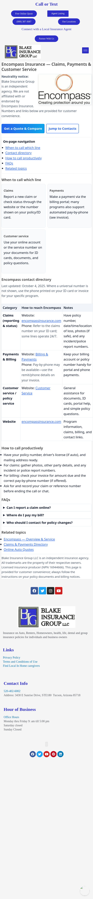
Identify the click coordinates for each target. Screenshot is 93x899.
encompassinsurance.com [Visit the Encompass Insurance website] (41, 421)
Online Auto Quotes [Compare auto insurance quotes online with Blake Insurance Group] (19, 549)
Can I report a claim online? (29, 507)
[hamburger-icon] (85, 50)
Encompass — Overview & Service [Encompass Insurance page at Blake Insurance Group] (29, 539)
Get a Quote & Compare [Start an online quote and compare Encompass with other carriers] (23, 128)
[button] (46, 744)
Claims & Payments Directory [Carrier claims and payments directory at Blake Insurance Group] (26, 544)
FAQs (9, 163)
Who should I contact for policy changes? (40, 522)
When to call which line (22, 147)
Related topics (16, 168)
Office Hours (11, 717)
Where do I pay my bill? (25, 515)
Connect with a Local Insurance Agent (46, 29)
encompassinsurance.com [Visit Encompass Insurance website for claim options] (41, 320)
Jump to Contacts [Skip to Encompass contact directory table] (62, 128)
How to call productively (23, 158)
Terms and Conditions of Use (20, 661)
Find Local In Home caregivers (21, 665)
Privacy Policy (11, 657)
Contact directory (18, 152)
